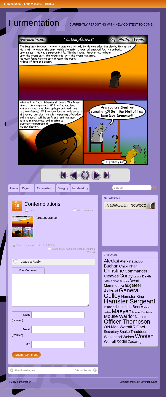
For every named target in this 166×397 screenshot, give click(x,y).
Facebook (80, 189)
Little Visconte (33, 4)
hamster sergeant (75, 249)
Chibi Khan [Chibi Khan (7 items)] (128, 266)
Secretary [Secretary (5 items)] (111, 332)
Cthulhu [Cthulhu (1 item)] (138, 276)
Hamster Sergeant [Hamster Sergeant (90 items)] (129, 301)
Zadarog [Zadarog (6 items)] (135, 342)
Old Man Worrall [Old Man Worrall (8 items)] (118, 327)
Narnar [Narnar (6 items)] (140, 317)
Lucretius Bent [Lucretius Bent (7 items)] (128, 307)
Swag (63, 189)
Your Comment (28, 270)
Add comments (85, 210)
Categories (45, 189)
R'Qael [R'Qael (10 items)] (138, 327)
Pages (27, 189)
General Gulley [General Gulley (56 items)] (122, 293)
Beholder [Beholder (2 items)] (137, 261)
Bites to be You (86, 370)
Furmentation (12, 4)
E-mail (26, 329)
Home (14, 188)
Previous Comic (74, 175)
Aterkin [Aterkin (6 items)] (125, 261)
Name (26, 314)
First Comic (63, 175)
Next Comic (96, 175)
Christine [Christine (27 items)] (114, 271)
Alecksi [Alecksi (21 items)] (111, 261)
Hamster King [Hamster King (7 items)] (132, 296)
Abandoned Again (22, 370)
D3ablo (49, 4)
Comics (33, 210)
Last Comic (106, 175)
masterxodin (34, 245)
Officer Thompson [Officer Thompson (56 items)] (127, 321)
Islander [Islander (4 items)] (110, 307)
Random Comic (85, 175)
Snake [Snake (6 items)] (125, 332)
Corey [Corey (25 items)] (126, 276)
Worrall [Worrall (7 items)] (110, 341)
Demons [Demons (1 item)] (124, 281)
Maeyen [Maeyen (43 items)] (122, 311)
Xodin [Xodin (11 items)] (122, 341)
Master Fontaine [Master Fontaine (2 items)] (142, 312)
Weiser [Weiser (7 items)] (128, 337)
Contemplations (42, 204)
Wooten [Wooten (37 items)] (144, 336)
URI (28, 344)
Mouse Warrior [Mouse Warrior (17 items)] (119, 316)
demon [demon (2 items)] (115, 281)
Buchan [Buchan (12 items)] (111, 266)
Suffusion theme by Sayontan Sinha (138, 382)
